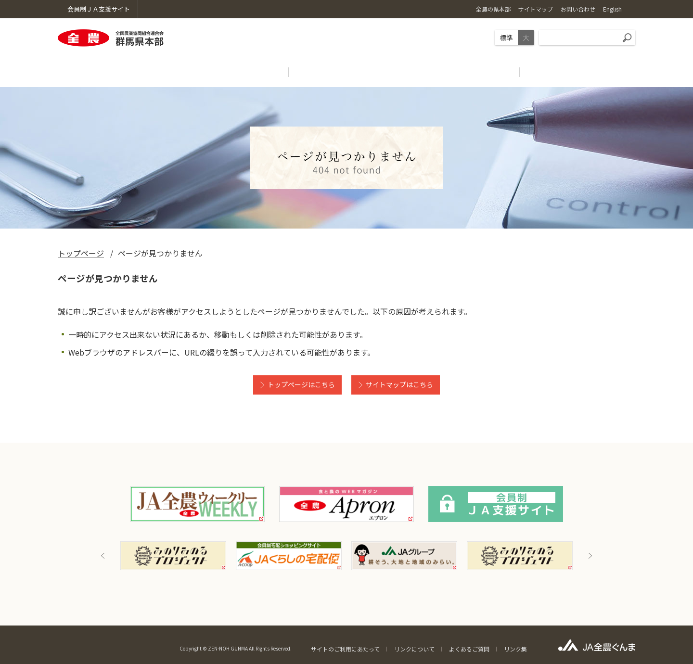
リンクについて (414, 649)
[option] (173, 555)
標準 (506, 37)
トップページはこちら (301, 384)
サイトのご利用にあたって (345, 649)
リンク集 (515, 649)
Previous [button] (103, 555)
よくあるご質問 (469, 649)
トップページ (81, 253)
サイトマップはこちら (399, 384)
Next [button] (590, 555)
